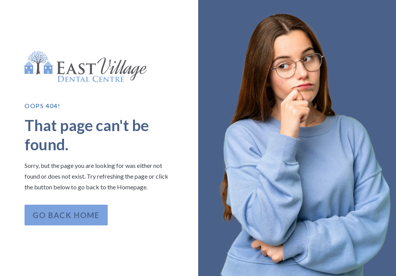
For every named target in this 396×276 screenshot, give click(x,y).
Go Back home (66, 215)
